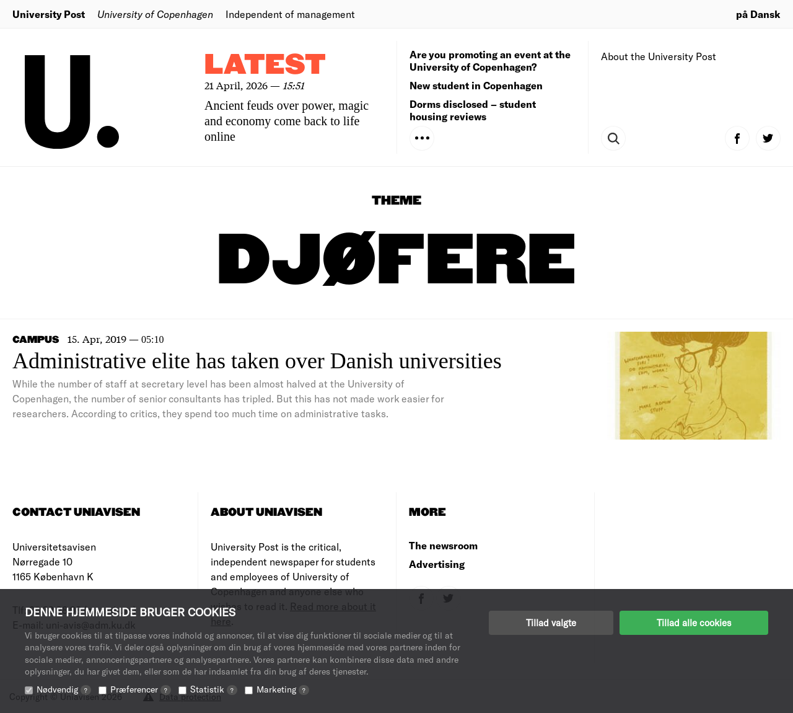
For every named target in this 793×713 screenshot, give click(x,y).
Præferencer (140, 689)
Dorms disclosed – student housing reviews (473, 110)
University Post (48, 14)
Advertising (437, 564)
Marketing (282, 689)
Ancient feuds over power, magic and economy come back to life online (286, 121)
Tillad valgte (551, 622)
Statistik (213, 689)
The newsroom (443, 545)
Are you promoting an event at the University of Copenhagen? (490, 60)
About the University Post (658, 56)
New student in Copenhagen (476, 85)
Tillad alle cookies (694, 622)
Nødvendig (64, 689)
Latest (265, 65)
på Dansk (758, 14)
